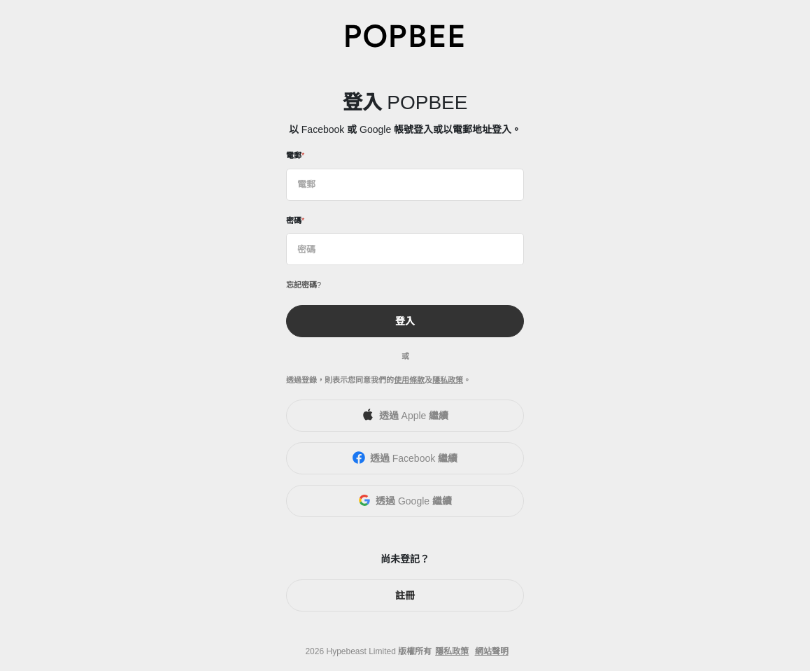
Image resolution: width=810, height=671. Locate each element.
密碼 (293, 220)
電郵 (293, 155)
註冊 (405, 595)
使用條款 (409, 380)
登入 (405, 321)
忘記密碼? (303, 285)
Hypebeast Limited (360, 651)
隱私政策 (447, 380)
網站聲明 (492, 651)
